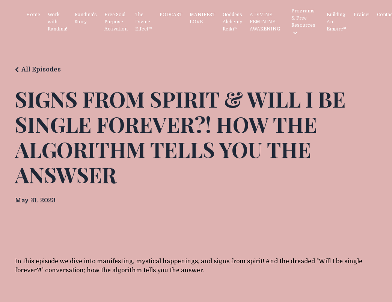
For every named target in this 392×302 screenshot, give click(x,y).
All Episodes (41, 69)
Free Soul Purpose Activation (116, 22)
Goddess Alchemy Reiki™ (232, 22)
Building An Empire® (336, 22)
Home (33, 14)
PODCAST (171, 14)
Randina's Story (86, 18)
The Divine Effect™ (143, 22)
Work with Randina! (57, 22)
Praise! (361, 14)
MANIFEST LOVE (202, 18)
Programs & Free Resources (303, 21)
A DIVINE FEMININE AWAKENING (265, 22)
